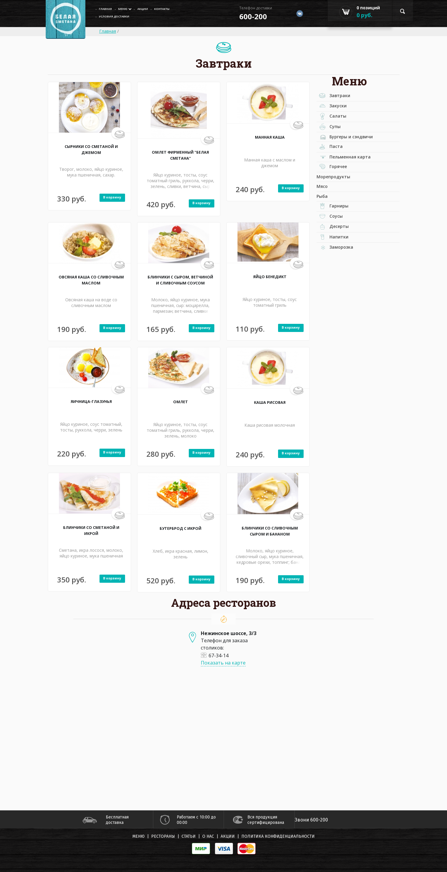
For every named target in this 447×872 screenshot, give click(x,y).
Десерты (337, 262)
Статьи (189, 836)
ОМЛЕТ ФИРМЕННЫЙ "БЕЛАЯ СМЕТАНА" (180, 155)
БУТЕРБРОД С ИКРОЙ (180, 528)
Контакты (174, 9)
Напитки (337, 275)
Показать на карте (223, 662)
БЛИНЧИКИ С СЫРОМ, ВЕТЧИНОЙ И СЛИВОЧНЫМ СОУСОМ (180, 282)
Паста (333, 161)
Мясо (324, 211)
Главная (107, 31)
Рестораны (163, 836)
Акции (151, 9)
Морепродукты (338, 199)
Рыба (324, 223)
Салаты (336, 122)
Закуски (336, 110)
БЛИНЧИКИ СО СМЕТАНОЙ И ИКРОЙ (91, 530)
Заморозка (342, 288)
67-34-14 (214, 655)
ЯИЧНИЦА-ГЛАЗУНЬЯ (91, 401)
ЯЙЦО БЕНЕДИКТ (270, 276)
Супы (332, 135)
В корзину (108, 198)
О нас (208, 836)
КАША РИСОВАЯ (269, 402)
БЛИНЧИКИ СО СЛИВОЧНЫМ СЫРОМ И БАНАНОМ (269, 533)
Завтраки (338, 97)
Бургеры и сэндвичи (355, 148)
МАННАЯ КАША (269, 137)
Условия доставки (118, 17)
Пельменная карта (353, 173)
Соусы (334, 249)
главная (107, 9)
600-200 (247, 16)
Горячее (337, 186)
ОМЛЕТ (180, 401)
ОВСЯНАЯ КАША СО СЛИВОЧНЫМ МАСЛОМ (91, 279)
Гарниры (337, 236)
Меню (127, 9)
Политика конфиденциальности (278, 836)
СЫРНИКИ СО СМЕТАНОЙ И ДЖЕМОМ (91, 149)
